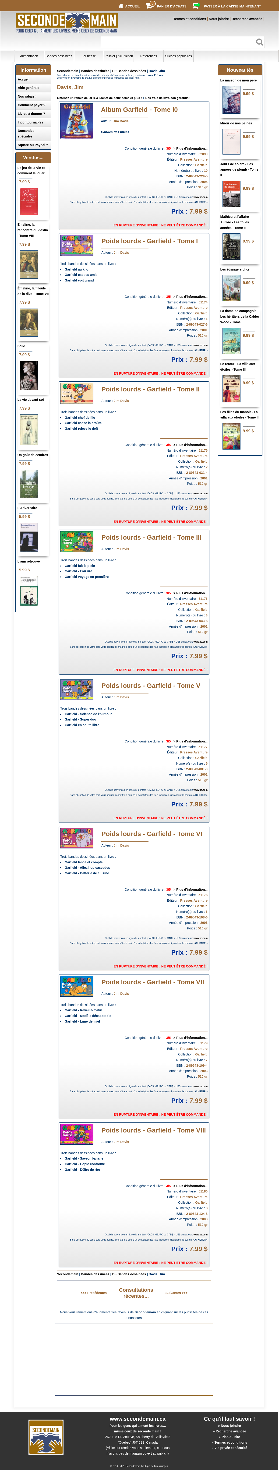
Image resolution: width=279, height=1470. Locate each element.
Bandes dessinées (59, 56)
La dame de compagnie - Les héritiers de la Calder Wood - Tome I (239, 316)
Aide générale (28, 88)
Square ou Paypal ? (33, 145)
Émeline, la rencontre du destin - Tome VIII (33, 230)
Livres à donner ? (31, 114)
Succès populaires (178, 56)
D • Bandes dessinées (129, 71)
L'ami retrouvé (29, 561)
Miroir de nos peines (236, 123)
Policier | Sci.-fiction (119, 56)
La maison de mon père (238, 80)
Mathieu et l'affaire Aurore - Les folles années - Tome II (234, 222)
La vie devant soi (31, 399)
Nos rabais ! (27, 96)
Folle (21, 346)
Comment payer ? (31, 105)
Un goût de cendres (33, 455)
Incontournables (30, 122)
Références (148, 56)
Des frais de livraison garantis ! (168, 98)
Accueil (23, 79)
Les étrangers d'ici (234, 269)
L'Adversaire (27, 508)
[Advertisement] (95, 1359)
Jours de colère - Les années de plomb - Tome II (239, 169)
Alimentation (29, 56)
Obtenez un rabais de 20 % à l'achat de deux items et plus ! (99, 98)
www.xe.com (201, 197)
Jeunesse (89, 56)
